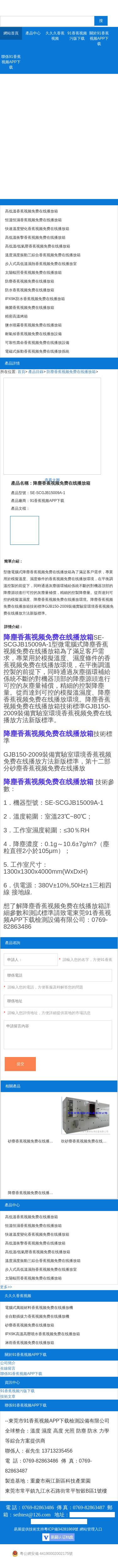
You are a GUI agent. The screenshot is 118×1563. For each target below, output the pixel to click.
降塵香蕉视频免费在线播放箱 (32, 1193)
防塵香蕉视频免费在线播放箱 (71, 372)
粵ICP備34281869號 (61, 1529)
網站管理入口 (91, 1529)
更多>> (6, 1287)
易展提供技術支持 (29, 1529)
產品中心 (33, 33)
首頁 (21, 372)
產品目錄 (35, 372)
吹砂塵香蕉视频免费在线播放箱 (85, 1141)
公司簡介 (7, 1363)
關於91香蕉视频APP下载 (99, 38)
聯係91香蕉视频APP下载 (10, 61)
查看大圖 (52, 480)
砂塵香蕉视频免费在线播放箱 (32, 1141)
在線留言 (7, 1368)
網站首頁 (11, 33)
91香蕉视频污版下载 (77, 36)
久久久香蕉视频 (55, 36)
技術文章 (7, 1396)
